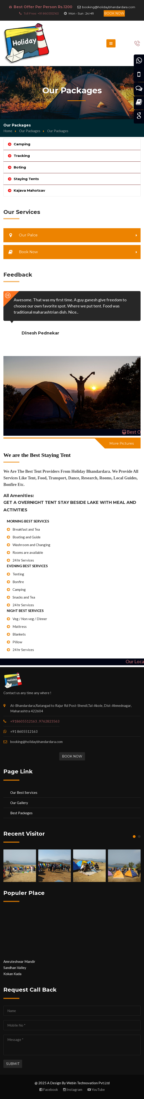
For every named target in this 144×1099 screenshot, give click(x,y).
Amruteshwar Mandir (19, 965)
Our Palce (21, 235)
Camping (22, 144)
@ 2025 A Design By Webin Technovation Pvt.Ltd (72, 1083)
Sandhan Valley (14, 971)
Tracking (22, 155)
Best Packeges (21, 813)
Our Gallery (19, 803)
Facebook (48, 1089)
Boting (20, 167)
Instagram (72, 1089)
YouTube (96, 1089)
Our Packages (29, 131)
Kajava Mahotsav (29, 190)
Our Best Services (23, 792)
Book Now (114, 13)
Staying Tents (26, 179)
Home (7, 131)
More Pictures (121, 443)
